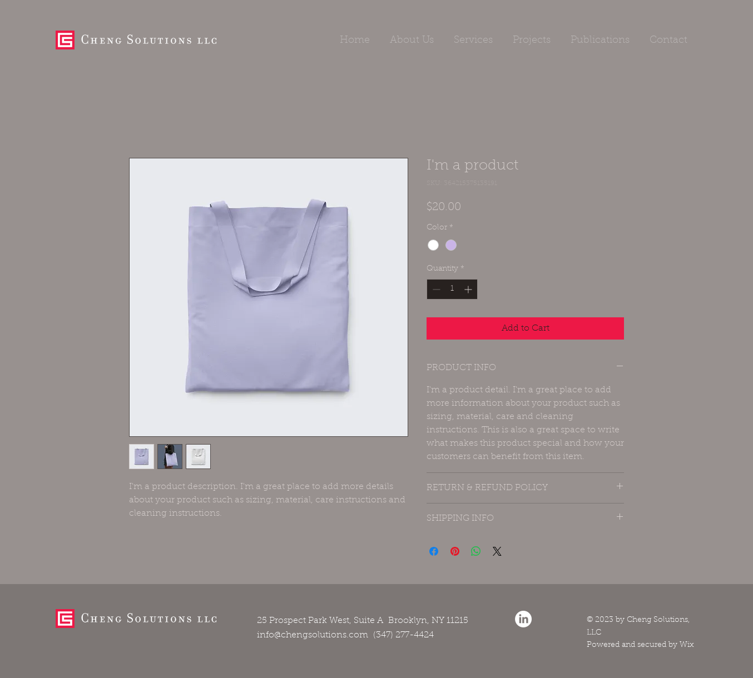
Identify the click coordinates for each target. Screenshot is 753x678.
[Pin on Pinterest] (455, 551)
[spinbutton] (452, 289)
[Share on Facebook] (433, 551)
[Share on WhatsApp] (476, 551)
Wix (687, 645)
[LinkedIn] (523, 619)
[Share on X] (497, 551)
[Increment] (469, 289)
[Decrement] (435, 289)
